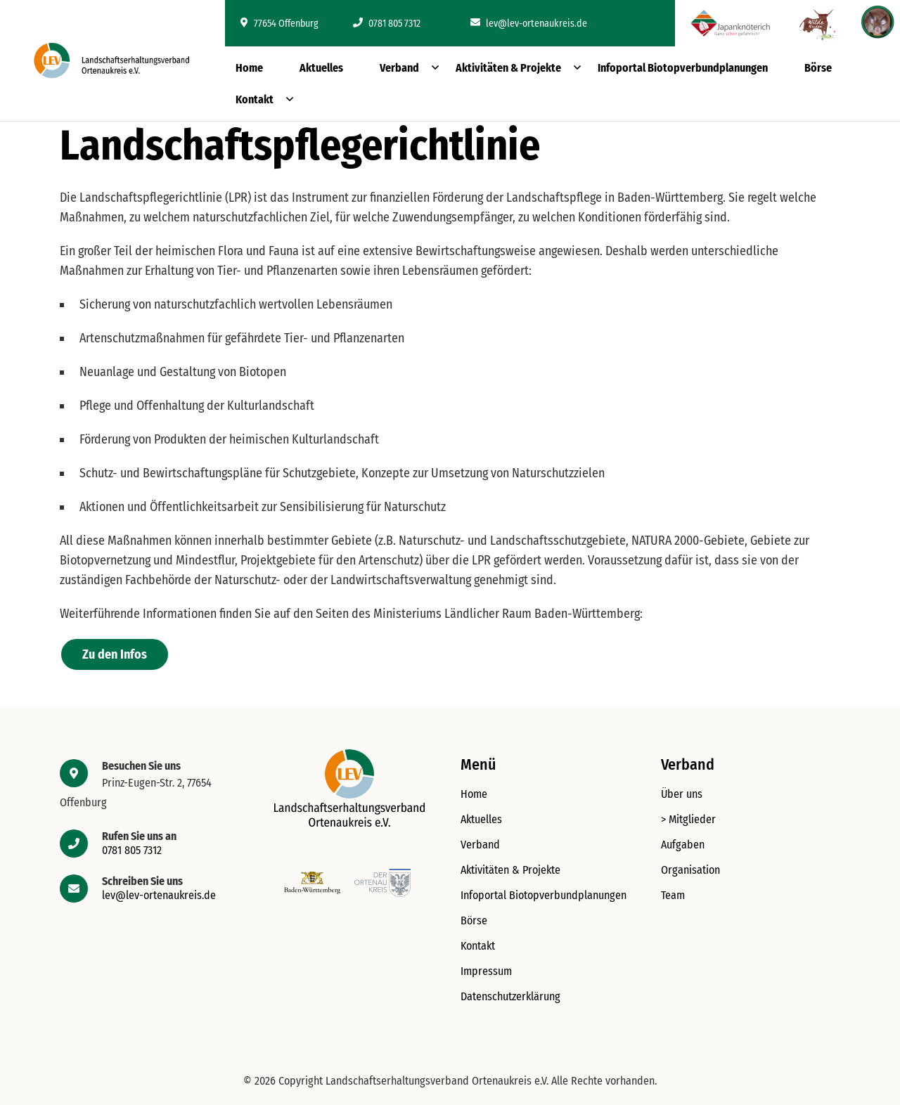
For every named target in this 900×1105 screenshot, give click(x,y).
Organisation (690, 870)
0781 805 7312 (386, 24)
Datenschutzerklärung (510, 996)
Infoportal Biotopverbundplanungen (683, 68)
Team (673, 895)
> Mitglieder (688, 819)
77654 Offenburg (279, 24)
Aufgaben (683, 844)
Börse (818, 68)
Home (249, 68)
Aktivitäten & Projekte (508, 68)
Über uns (681, 794)
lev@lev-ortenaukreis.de (528, 24)
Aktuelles (321, 68)
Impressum (486, 971)
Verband (399, 68)
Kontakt (255, 99)
